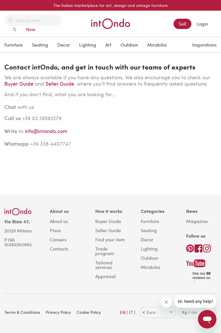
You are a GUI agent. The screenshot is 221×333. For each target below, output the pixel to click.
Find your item (110, 239)
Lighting (87, 45)
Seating (40, 45)
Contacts (59, 249)
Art (108, 45)
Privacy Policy (58, 312)
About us (59, 221)
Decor (63, 45)
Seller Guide (60, 83)
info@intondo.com (46, 130)
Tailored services (104, 264)
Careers (58, 239)
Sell (182, 24)
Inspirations (204, 45)
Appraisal (105, 276)
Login (202, 24)
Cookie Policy (89, 312)
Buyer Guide (18, 83)
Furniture (13, 45)
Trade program (104, 251)
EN (122, 312)
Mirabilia (157, 45)
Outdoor (129, 45)
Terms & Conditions (22, 312)
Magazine (197, 221)
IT (131, 312)
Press (55, 230)
